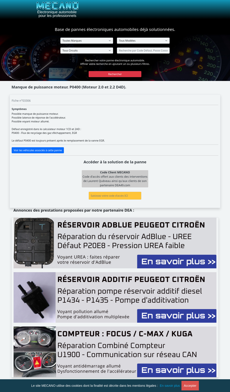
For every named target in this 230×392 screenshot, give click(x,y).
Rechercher (115, 74)
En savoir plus (170, 385)
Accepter (190, 385)
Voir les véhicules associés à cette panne (38, 150)
